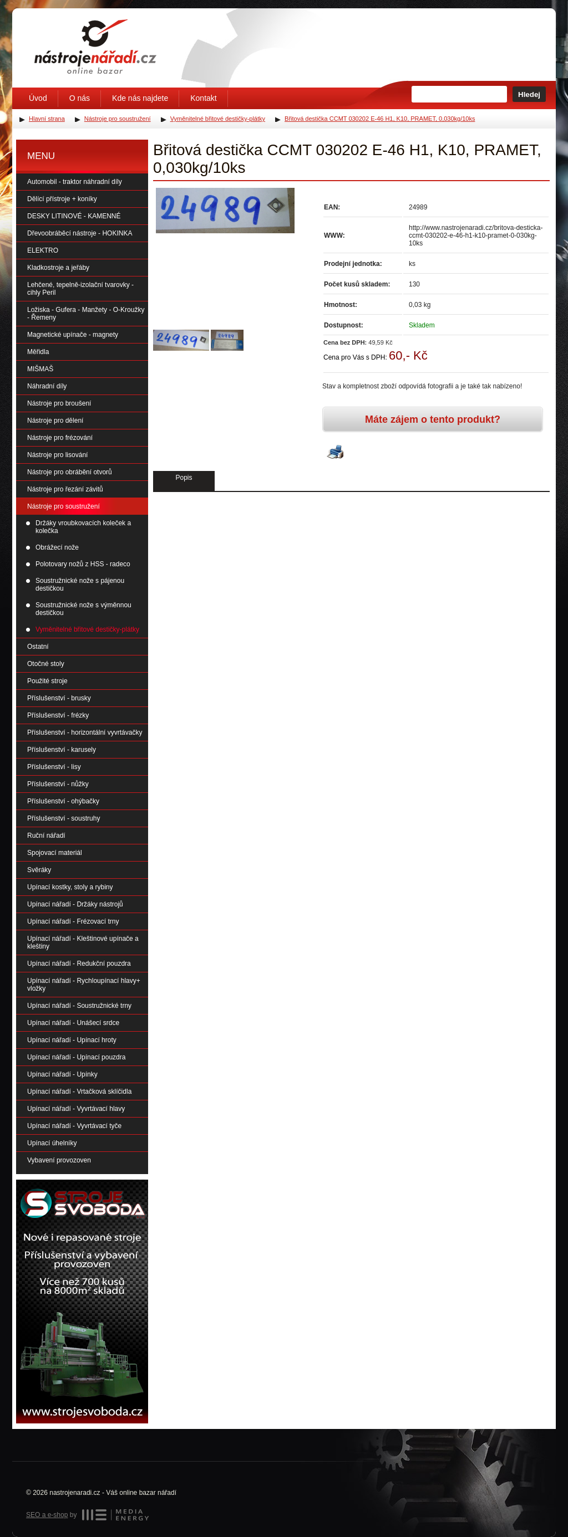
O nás (79, 98)
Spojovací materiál (54, 853)
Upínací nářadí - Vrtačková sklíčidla (79, 1091)
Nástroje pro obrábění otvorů (69, 472)
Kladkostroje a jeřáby (58, 267)
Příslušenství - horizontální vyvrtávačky (84, 732)
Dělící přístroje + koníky (62, 199)
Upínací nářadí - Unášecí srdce (73, 1023)
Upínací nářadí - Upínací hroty (71, 1040)
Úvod (38, 98)
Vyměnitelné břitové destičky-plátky (87, 629)
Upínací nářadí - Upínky (62, 1074)
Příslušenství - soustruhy (63, 818)
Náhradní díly (47, 386)
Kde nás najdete (140, 98)
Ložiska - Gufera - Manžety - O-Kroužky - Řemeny (85, 313)
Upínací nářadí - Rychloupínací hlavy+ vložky (83, 984)
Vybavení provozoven (59, 1160)
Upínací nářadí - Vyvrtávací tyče (74, 1126)
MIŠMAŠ (40, 369)
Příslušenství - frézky (58, 715)
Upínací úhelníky (52, 1143)
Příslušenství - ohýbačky (63, 801)
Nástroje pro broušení (59, 403)
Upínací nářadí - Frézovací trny (73, 921)
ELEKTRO (42, 250)
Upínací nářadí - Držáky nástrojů (75, 904)
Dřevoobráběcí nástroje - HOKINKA (79, 233)
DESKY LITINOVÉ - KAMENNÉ (74, 216)
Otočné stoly (45, 664)
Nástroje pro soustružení (63, 506)
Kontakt (203, 98)
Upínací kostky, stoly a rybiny (70, 887)
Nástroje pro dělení (55, 420)
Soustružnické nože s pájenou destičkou (80, 584)
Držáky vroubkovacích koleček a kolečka (83, 527)
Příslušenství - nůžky (58, 784)
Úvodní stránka (95, 46)
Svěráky (39, 870)
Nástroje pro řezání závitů (65, 489)
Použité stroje (47, 681)
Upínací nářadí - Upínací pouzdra (76, 1057)
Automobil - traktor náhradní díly (74, 182)
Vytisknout (335, 452)
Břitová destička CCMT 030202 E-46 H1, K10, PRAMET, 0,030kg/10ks (380, 118)
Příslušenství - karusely (61, 750)
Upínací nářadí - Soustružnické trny (79, 1006)
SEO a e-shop (47, 1515)
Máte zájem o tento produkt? (432, 419)
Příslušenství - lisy (54, 767)
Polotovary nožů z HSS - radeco (83, 564)
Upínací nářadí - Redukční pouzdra (79, 963)
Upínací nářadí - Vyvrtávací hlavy (76, 1109)
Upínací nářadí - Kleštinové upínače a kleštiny (83, 942)
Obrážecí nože (57, 547)
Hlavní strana (47, 118)
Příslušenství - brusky (59, 698)
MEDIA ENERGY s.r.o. (115, 1514)
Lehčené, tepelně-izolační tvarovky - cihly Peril (80, 288)
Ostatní (38, 646)
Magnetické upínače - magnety (72, 335)
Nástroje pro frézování (60, 438)
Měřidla (38, 352)
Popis (183, 477)
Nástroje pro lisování (57, 455)
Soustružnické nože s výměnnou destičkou (83, 609)
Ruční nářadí (46, 835)
